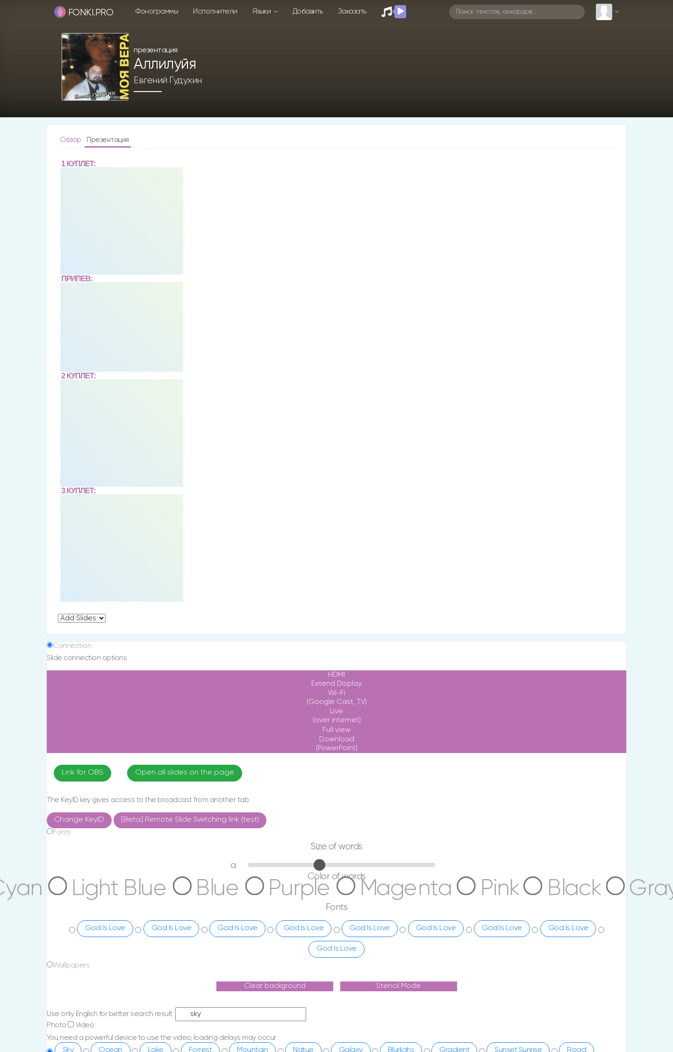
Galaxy (351, 918)
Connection (72, 514)
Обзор (71, 139)
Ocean (110, 918)
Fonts (62, 700)
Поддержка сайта (321, 993)
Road (576, 918)
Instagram (376, 980)
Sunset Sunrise (518, 918)
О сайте (307, 980)
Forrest (200, 918)
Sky (68, 918)
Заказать (352, 11)
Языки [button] (262, 11)
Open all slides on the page (184, 641)
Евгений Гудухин (168, 78)
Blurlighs (401, 918)
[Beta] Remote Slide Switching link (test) (190, 688)
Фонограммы (157, 11)
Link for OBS (82, 641)
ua (148, 1016)
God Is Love (105, 796)
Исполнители (215, 11)
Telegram (375, 993)
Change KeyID (79, 688)
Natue (303, 918)
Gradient (454, 918)
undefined (82, 486)
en (166, 1016)
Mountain (252, 918)
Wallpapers (71, 833)
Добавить (308, 11)
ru (132, 1016)
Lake (156, 918)
